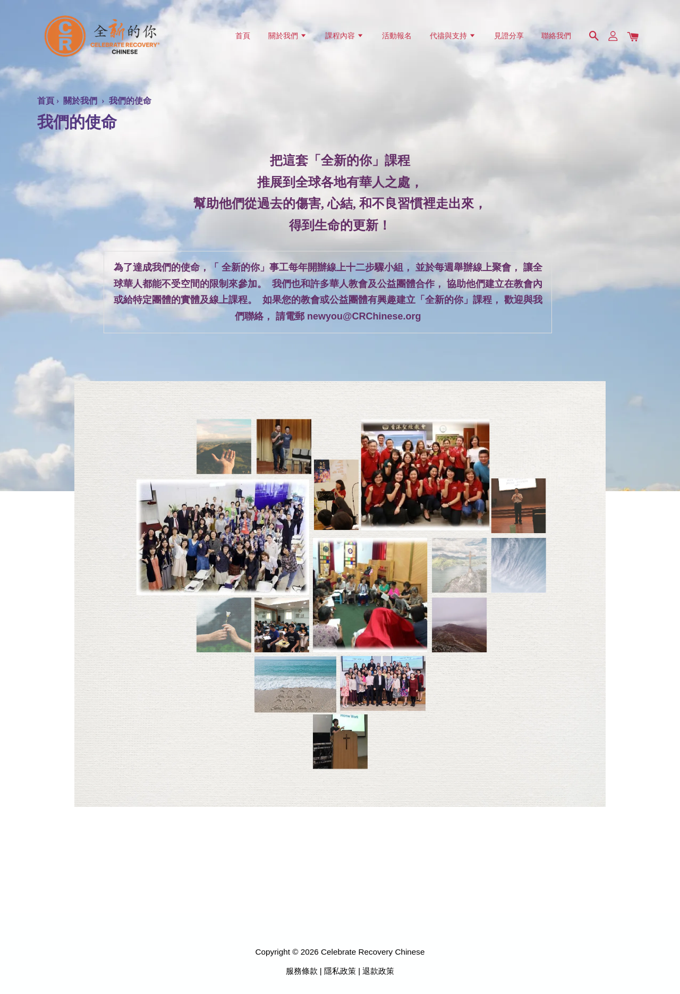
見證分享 (509, 35)
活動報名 (397, 35)
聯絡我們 (556, 35)
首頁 (242, 35)
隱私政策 (340, 970)
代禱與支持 (453, 35)
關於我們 (287, 35)
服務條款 (302, 970)
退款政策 (378, 970)
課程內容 (344, 35)
